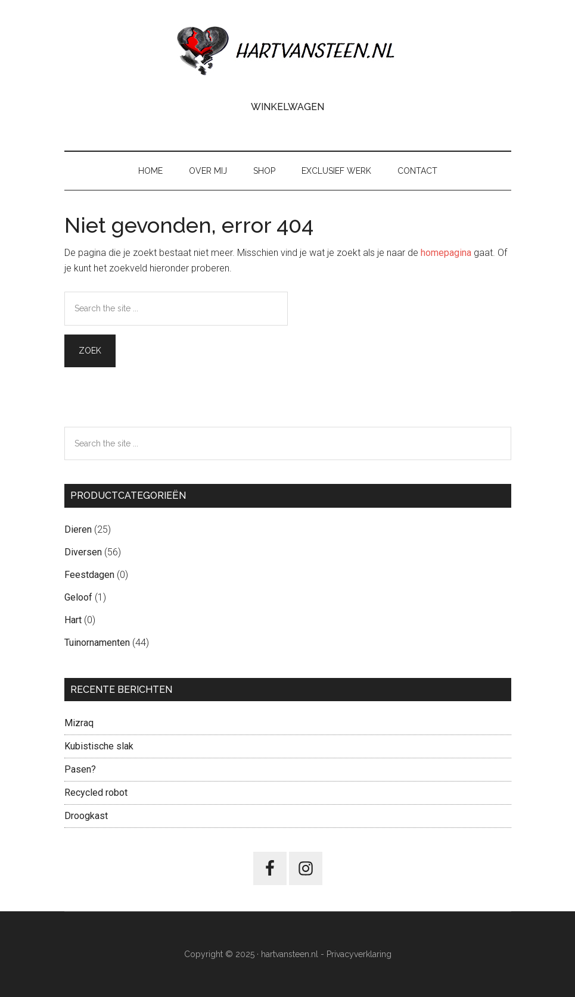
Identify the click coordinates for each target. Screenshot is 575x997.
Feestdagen (89, 574)
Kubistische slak (98, 746)
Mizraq (79, 723)
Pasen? (80, 769)
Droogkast (86, 815)
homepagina (446, 252)
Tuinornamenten (97, 642)
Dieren (78, 529)
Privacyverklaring (359, 954)
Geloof (78, 597)
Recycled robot (96, 792)
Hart (73, 620)
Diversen (83, 552)
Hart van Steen (287, 50)
